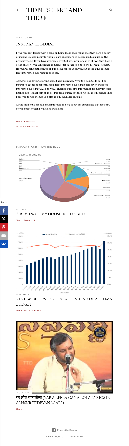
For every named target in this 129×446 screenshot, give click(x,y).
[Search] (111, 9)
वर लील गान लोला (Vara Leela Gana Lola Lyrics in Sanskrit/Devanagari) (63, 400)
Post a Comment (32, 310)
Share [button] (19, 121)
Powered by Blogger (64, 430)
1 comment (29, 220)
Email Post (29, 121)
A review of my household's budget (54, 214)
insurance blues (30, 126)
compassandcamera (73, 436)
